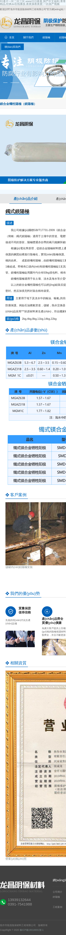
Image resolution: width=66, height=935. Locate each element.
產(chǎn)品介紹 (25, 199)
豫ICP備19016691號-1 (32, 930)
